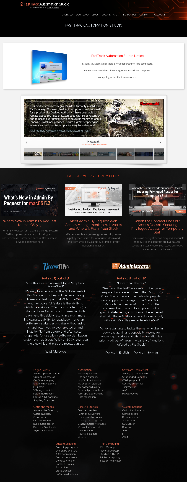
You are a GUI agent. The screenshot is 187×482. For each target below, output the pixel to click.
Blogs (95, 15)
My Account (158, 15)
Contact (144, 15)
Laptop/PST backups (45, 397)
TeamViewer (129, 387)
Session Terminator (110, 460)
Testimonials (129, 15)
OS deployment (131, 380)
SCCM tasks (128, 420)
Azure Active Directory (45, 410)
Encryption (62, 467)
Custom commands (66, 457)
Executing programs (67, 447)
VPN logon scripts (43, 390)
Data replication (87, 397)
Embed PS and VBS (66, 450)
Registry (126, 427)
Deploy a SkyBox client (46, 427)
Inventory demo (42, 420)
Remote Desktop (109, 450)
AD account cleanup (89, 383)
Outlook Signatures (44, 377)
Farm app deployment (90, 393)
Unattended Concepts (134, 377)
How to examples (87, 433)
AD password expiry (89, 387)
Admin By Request (53, 7)
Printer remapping (110, 457)
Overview (67, 15)
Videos (82, 437)
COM (125, 437)
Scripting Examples (44, 400)
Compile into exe (65, 460)
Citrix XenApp (107, 447)
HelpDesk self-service (90, 380)
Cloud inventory (42, 413)
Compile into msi (65, 464)
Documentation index (90, 417)
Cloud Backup (64, 470)
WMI (124, 430)
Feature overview (87, 410)
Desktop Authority (88, 377)
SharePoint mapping (44, 383)
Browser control (131, 417)
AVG (124, 390)
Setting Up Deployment (135, 373)
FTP (124, 433)
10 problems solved (89, 427)
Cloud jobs (39, 417)
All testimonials (100, 144)
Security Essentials (132, 383)
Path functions (86, 430)
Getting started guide (89, 420)
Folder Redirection (43, 393)
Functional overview (89, 413)
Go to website (86, 144)
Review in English (117, 352)
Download (82, 15)
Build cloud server (43, 423)
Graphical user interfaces (92, 423)
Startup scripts (130, 413)
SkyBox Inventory (43, 430)
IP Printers (38, 387)
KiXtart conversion (66, 454)
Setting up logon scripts (46, 373)
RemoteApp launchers (90, 390)
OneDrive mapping (43, 380)
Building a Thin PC (110, 454)
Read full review (55, 351)
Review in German (145, 352)
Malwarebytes (130, 393)
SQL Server (128, 423)
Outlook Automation (133, 410)
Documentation (110, 15)
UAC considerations (67, 474)
